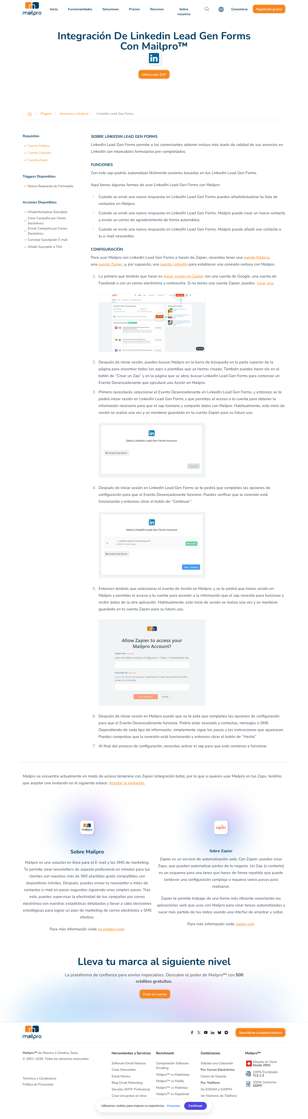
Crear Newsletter (124, 1070)
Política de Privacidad (38, 1084)
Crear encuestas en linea (129, 1096)
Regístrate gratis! (269, 9)
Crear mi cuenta (155, 994)
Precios (134, 9)
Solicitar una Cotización (217, 1063)
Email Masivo (121, 1076)
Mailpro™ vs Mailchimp (173, 1074)
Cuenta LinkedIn (39, 153)
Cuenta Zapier (38, 160)
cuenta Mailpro (257, 257)
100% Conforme (264, 1084)
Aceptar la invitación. (127, 783)
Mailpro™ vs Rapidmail (172, 1094)
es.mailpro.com (111, 929)
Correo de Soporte (213, 1076)
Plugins (46, 114)
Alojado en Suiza (265, 1063)
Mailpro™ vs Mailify (170, 1081)
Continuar (195, 1105)
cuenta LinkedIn (174, 264)
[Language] (221, 9)
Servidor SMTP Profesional (131, 1089)
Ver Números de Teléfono (219, 1096)
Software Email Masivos (129, 1063)
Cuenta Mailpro (39, 146)
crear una (265, 283)
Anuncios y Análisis (74, 114)
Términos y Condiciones (39, 1078)
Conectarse (239, 9)
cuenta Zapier (110, 264)
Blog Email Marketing (127, 1083)
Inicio (54, 9)
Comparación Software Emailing (172, 1065)
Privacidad (173, 1105)
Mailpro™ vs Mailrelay (172, 1087)
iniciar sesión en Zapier (184, 276)
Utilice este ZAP (154, 74)
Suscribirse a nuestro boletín (260, 1033)
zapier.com (245, 924)
